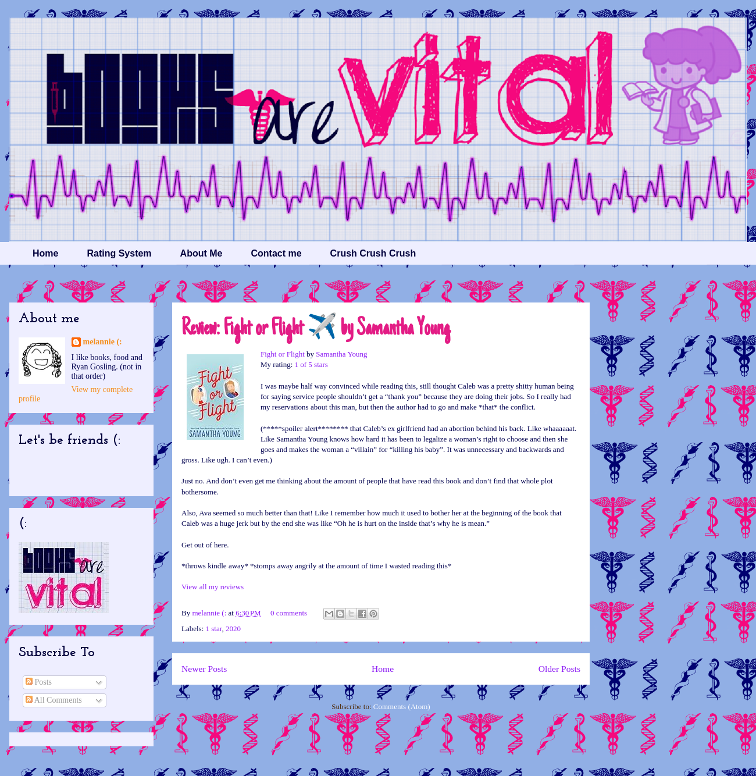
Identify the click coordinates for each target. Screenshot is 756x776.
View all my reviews (212, 586)
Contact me (276, 253)
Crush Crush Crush (373, 253)
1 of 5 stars (311, 364)
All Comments (54, 700)
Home (45, 253)
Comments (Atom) (401, 706)
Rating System (119, 253)
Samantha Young (341, 354)
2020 (233, 628)
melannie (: (210, 612)
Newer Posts (204, 669)
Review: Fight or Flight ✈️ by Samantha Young (315, 329)
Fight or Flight (283, 354)
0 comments (288, 612)
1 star (214, 628)
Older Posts (559, 669)
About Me (201, 253)
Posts (39, 682)
